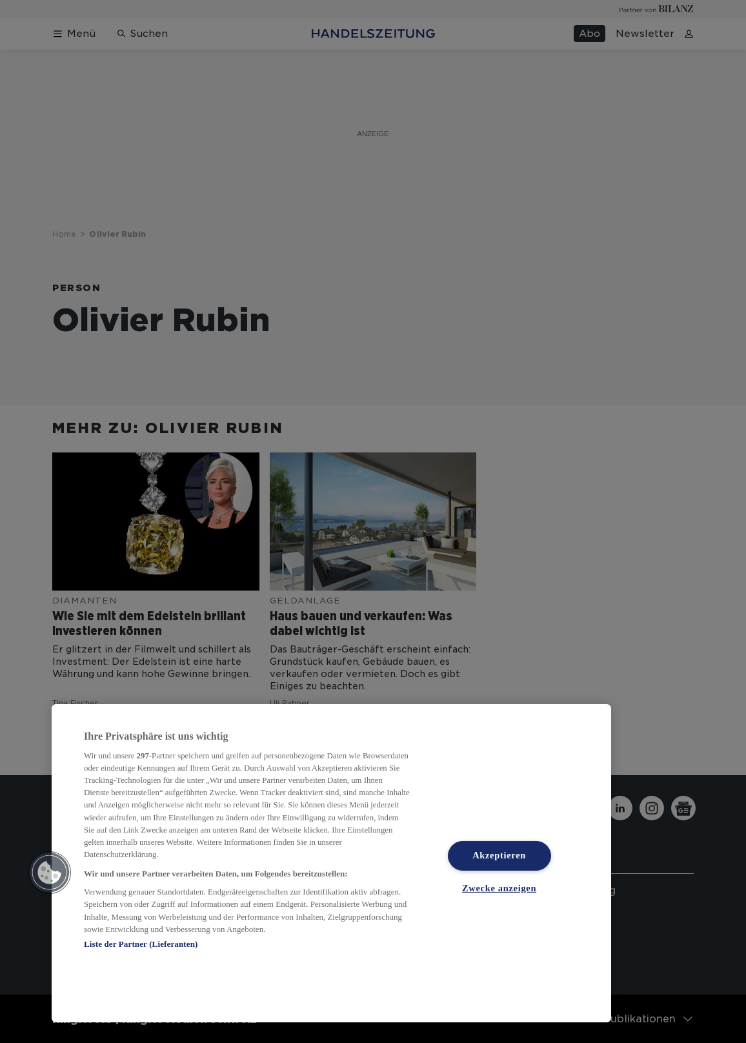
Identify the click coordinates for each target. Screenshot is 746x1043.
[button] (49, 872)
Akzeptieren (499, 855)
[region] (331, 863)
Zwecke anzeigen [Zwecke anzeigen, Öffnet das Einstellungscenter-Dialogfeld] (499, 887)
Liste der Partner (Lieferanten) (140, 944)
